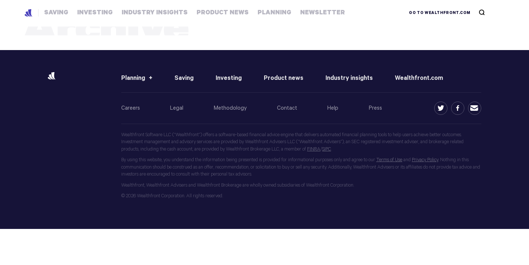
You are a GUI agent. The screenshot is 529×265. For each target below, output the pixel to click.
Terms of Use (389, 160)
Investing (229, 78)
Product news (283, 78)
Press (375, 108)
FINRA (313, 149)
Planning (133, 78)
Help (332, 108)
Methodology (230, 108)
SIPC (326, 149)
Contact (287, 108)
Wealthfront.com (419, 78)
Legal (176, 108)
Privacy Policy (425, 160)
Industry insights (349, 78)
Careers (130, 108)
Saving (184, 78)
